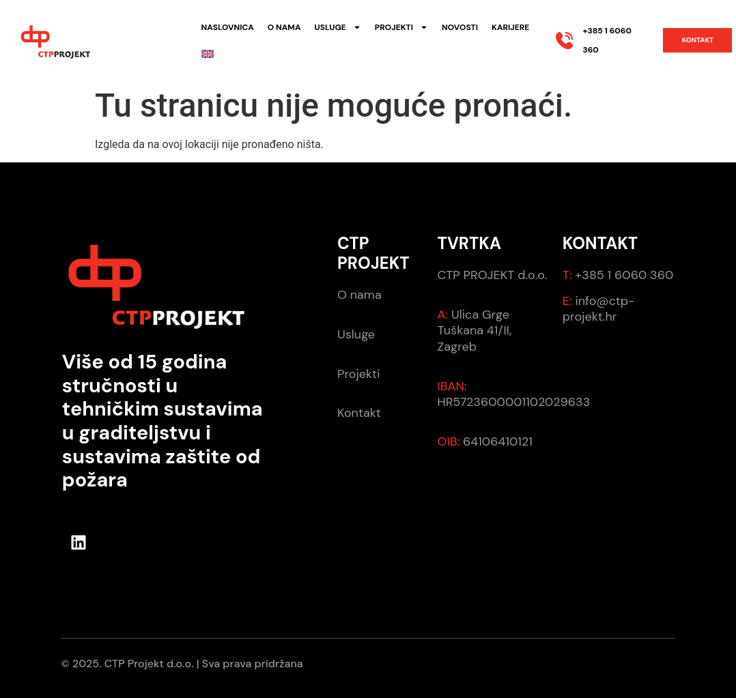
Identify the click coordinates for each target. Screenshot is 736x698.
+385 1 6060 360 (623, 275)
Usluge (337, 27)
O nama (284, 27)
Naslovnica (227, 27)
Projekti (401, 27)
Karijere (510, 27)
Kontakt (359, 413)
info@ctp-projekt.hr (599, 309)
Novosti (460, 27)
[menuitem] (207, 54)
